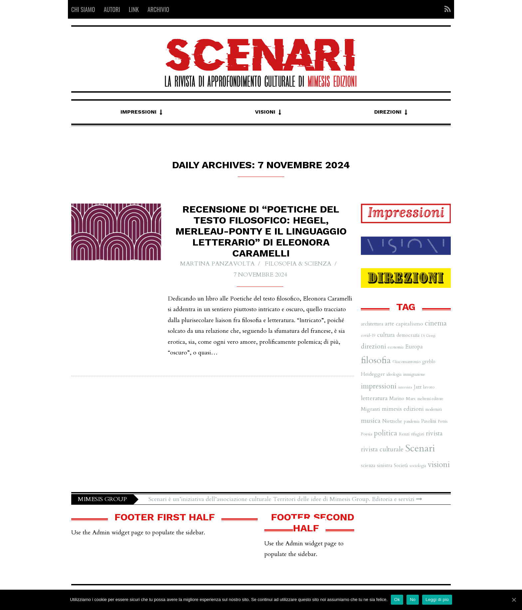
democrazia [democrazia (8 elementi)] (407, 335)
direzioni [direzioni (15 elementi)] (373, 346)
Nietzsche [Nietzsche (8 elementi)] (392, 421)
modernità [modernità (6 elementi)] (433, 409)
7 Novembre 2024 (260, 275)
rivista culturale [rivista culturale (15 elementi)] (382, 449)
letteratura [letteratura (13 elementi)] (374, 398)
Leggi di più (437, 599)
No (412, 599)
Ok (397, 599)
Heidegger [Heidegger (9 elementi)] (373, 374)
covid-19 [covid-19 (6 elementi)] (368, 335)
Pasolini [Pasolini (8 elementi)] (428, 421)
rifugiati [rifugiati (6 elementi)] (417, 434)
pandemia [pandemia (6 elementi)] (411, 421)
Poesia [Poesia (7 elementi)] (366, 434)
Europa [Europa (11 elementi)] (414, 346)
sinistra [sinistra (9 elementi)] (384, 465)
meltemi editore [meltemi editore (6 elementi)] (430, 398)
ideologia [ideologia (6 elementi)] (394, 374)
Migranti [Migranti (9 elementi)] (370, 409)
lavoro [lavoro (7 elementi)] (428, 387)
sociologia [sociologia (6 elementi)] (417, 465)
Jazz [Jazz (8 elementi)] (417, 387)
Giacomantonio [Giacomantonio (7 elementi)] (406, 362)
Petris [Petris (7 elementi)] (442, 421)
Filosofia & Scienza (298, 264)
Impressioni (138, 112)
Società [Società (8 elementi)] (401, 465)
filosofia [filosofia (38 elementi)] (376, 360)
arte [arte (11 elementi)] (389, 323)
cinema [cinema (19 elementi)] (436, 323)
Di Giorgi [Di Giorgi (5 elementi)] (428, 335)
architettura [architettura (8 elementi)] (372, 324)
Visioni (265, 112)
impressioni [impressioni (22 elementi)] (378, 386)
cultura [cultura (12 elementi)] (386, 335)
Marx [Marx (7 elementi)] (411, 399)
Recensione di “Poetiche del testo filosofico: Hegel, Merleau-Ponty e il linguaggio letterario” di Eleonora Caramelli (261, 231)
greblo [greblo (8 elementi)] (428, 361)
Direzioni (387, 112)
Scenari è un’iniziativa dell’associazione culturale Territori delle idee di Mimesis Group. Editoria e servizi (285, 499)
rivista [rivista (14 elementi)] (434, 433)
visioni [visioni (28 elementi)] (439, 464)
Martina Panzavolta (217, 264)
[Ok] (513, 599)
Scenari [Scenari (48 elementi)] (420, 448)
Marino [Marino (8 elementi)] (396, 398)
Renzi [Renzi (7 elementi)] (404, 434)
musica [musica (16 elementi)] (371, 420)
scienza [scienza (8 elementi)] (368, 465)
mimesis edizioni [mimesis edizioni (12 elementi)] (403, 409)
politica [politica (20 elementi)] (385, 433)
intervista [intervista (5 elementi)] (405, 387)
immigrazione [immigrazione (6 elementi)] (414, 374)
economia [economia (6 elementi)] (395, 347)
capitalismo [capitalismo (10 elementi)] (409, 323)
